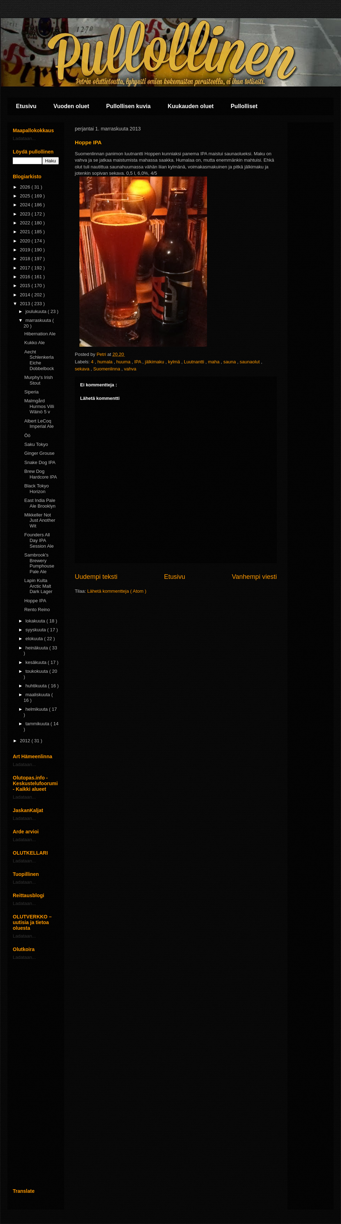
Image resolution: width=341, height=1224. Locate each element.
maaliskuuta (38, 694)
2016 (26, 276)
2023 (26, 214)
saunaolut (250, 361)
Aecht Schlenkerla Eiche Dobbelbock (39, 360)
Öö (27, 435)
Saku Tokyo (36, 444)
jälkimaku (155, 361)
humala (105, 361)
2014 (26, 294)
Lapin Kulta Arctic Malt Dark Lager (38, 586)
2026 (26, 187)
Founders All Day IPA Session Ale (39, 540)
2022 (26, 222)
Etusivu (26, 106)
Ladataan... (24, 138)
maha (214, 361)
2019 (26, 249)
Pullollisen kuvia (128, 106)
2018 (26, 258)
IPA (138, 361)
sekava (83, 368)
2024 (26, 204)
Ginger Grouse (39, 453)
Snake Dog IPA (39, 462)
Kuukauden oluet (191, 106)
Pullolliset (244, 106)
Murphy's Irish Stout (38, 380)
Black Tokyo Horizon (36, 488)
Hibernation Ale (39, 333)
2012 (26, 740)
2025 (26, 196)
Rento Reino (37, 609)
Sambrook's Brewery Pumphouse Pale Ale (39, 563)
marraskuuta (39, 320)
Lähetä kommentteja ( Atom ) (116, 591)
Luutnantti (195, 361)
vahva (130, 368)
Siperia (31, 392)
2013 (26, 303)
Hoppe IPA (35, 600)
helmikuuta (37, 709)
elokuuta (35, 638)
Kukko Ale (34, 342)
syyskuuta (36, 629)
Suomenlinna (107, 368)
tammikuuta (38, 723)
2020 (26, 241)
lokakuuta (36, 621)
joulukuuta (37, 311)
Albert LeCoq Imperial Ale (39, 423)
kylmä (174, 361)
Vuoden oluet (71, 106)
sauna (230, 361)
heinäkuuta (37, 647)
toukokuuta (37, 671)
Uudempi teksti (96, 576)
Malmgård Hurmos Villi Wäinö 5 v (39, 406)
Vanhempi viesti (254, 576)
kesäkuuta (37, 662)
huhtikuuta (37, 685)
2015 (26, 285)
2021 (26, 231)
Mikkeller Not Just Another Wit (39, 520)
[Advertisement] (36, 1074)
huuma (124, 361)
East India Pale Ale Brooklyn (39, 503)
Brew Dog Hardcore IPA (40, 474)
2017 (26, 267)
